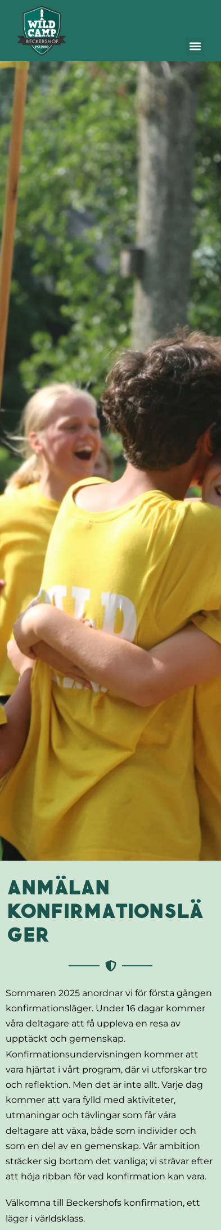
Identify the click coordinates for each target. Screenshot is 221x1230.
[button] (195, 46)
